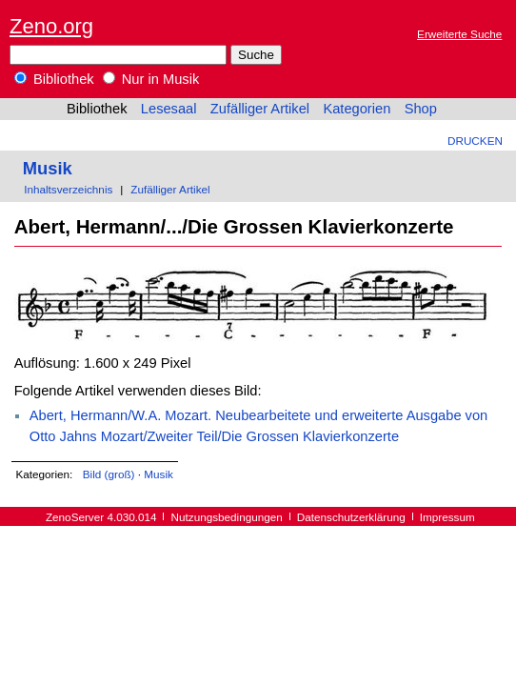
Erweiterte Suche (459, 34)
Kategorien (356, 108)
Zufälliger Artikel (259, 108)
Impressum (447, 517)
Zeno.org (51, 26)
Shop (421, 108)
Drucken (475, 140)
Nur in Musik (151, 79)
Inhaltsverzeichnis (68, 189)
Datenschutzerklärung (351, 517)
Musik (47, 168)
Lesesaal (169, 108)
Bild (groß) (109, 474)
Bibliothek (54, 79)
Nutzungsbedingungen (227, 517)
